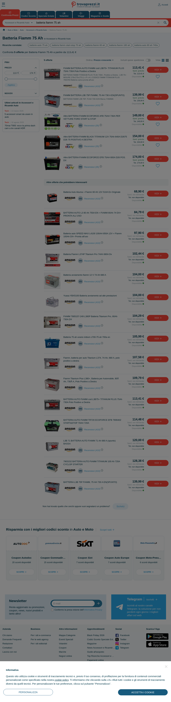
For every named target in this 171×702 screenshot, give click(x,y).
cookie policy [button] (61, 679)
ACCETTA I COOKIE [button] (142, 692)
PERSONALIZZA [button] (28, 692)
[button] (166, 666)
